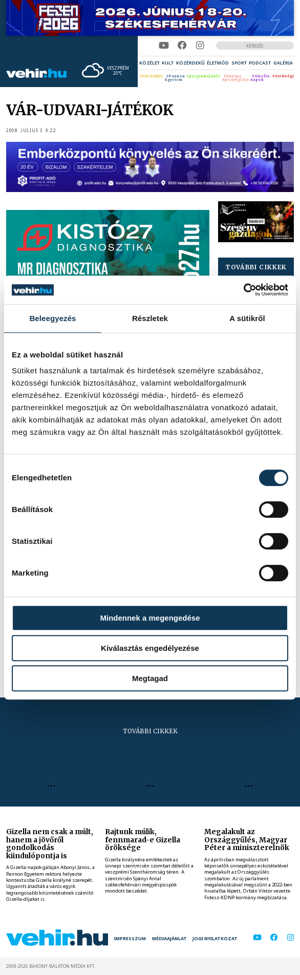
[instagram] (200, 45)
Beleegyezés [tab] (52, 318)
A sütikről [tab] (247, 318)
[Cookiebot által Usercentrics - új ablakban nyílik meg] (243, 289)
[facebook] (182, 45)
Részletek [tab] (150, 318)
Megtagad (150, 678)
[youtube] (164, 45)
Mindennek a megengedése (150, 617)
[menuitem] (149, 63)
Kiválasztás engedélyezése (150, 648)
